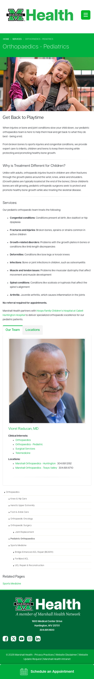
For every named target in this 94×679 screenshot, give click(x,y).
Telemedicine (22, 453)
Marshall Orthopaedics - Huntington (35, 463)
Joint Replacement (24, 532)
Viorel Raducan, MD (23, 429)
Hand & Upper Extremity (22, 505)
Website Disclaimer (66, 655)
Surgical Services (25, 449)
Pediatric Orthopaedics (22, 539)
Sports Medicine (18, 545)
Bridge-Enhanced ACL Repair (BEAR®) (34, 552)
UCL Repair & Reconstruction (29, 565)
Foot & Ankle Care (19, 512)
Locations (33, 330)
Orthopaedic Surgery (21, 525)
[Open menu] (85, 15)
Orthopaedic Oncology (21, 519)
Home (6, 39)
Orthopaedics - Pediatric (29, 444)
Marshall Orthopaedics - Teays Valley (36, 468)
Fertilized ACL (21, 559)
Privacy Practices (44, 655)
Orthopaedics (23, 440)
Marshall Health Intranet (57, 659)
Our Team (13, 330)
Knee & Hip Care (18, 499)
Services (17, 39)
